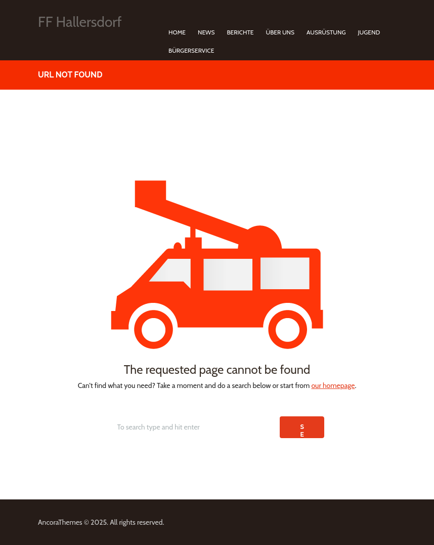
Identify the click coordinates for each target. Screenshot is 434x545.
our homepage (333, 385)
